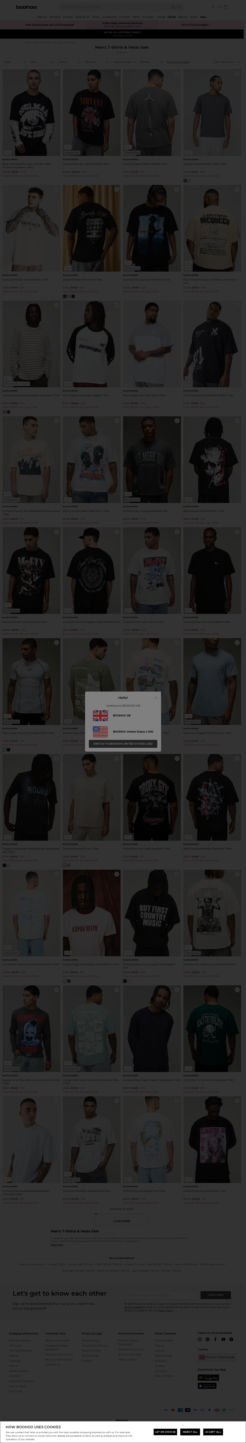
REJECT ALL (190, 1431)
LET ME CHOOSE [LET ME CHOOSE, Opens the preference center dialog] (165, 1431)
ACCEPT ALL (213, 1431)
